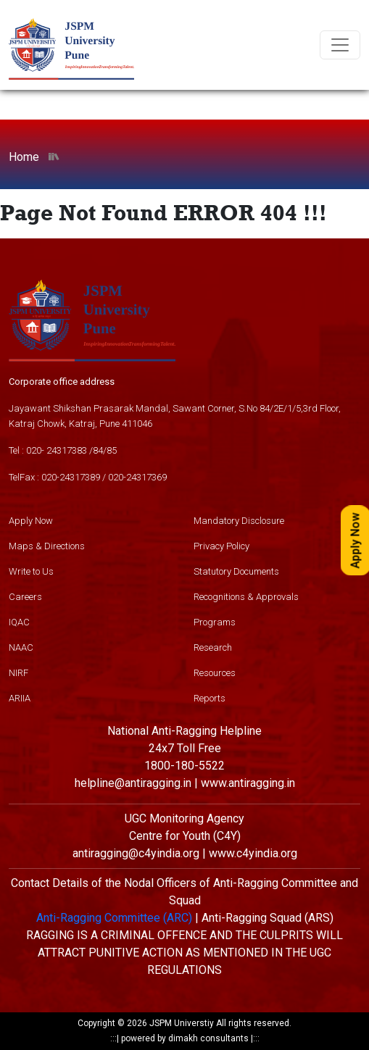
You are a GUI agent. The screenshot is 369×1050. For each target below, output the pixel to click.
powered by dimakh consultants (185, 1038)
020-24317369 (137, 477)
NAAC (21, 647)
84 (98, 450)
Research (213, 647)
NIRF (18, 672)
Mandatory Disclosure (239, 520)
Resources (215, 672)
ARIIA (19, 698)
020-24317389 (70, 477)
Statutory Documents (236, 571)
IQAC (19, 622)
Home (24, 157)
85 (112, 450)
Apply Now (31, 520)
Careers (25, 596)
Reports (209, 698)
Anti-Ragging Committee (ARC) (114, 918)
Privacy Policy (221, 546)
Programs (215, 622)
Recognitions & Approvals (246, 596)
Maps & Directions (47, 546)
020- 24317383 (56, 450)
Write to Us (31, 571)
